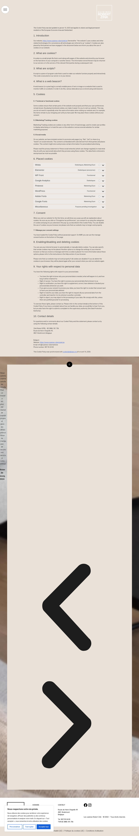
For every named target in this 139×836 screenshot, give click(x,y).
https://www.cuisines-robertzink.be (55, 41)
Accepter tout (43, 827)
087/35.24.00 (65, 819)
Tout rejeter (29, 827)
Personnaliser (15, 827)
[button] (66, 608)
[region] (29, 818)
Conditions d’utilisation (94, 831)
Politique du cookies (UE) (74, 831)
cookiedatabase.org (70, 352)
